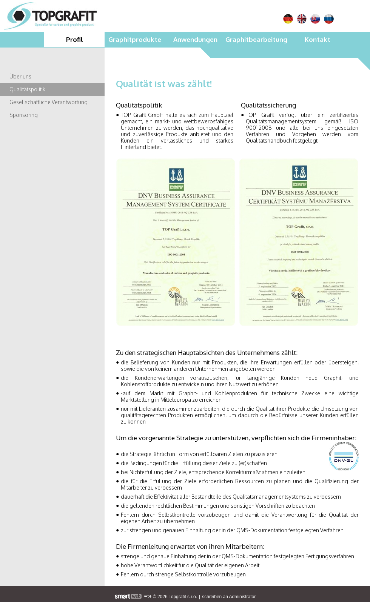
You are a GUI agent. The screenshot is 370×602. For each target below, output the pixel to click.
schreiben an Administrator (229, 596)
